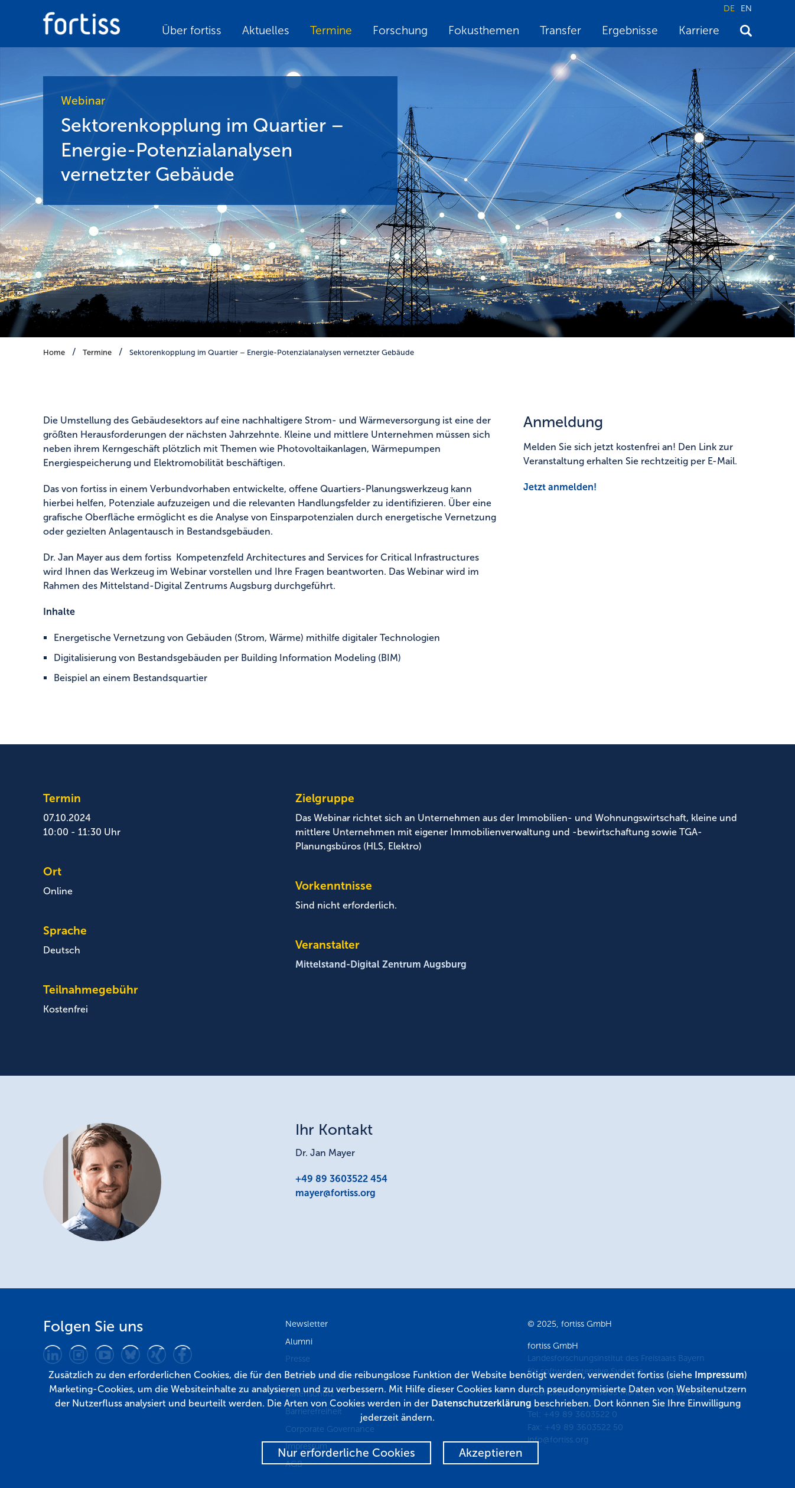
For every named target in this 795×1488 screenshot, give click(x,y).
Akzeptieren (491, 1453)
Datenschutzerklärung (481, 1403)
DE (729, 8)
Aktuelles (265, 30)
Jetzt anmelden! (560, 487)
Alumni (298, 1341)
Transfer (560, 30)
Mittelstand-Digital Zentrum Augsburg (381, 964)
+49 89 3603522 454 (341, 1178)
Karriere (699, 30)
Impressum (719, 1374)
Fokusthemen (483, 30)
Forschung (400, 30)
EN (746, 8)
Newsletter (306, 1323)
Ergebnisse (630, 30)
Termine (331, 30)
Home (54, 352)
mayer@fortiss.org (335, 1193)
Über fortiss (191, 30)
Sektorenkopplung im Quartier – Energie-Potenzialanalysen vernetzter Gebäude (271, 352)
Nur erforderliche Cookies (346, 1453)
